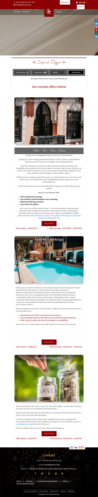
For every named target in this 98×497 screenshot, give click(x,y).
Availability (65, 2)
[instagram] (96, 26)
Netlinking (71, 491)
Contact (81, 7)
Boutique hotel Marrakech (47, 481)
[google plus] (62, 473)
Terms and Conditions (30, 491)
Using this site (54, 491)
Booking (29, 481)
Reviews (26, 12)
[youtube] (96, 30)
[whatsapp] (96, 33)
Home (19, 481)
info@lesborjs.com (23, 5)
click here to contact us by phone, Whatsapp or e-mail (55, 216)
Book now (49, 223)
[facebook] (96, 20)
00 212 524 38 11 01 (23, 2)
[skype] (96, 36)
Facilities (17, 12)
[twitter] (96, 23)
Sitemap (63, 491)
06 (33, 2)
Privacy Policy (43, 491)
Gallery (59, 12)
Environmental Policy (25, 484)
